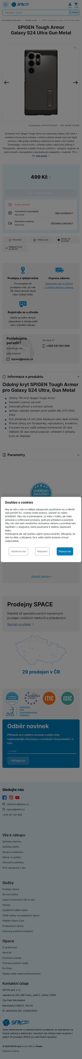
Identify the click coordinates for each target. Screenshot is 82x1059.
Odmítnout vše (18, 551)
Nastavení (42, 551)
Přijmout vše (65, 551)
